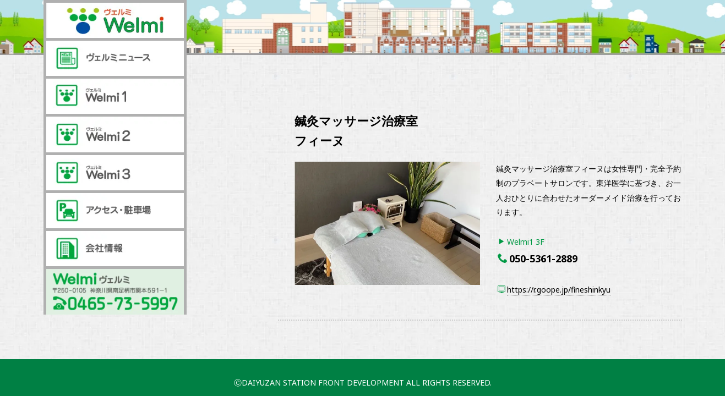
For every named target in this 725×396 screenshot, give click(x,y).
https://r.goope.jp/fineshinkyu (558, 289)
